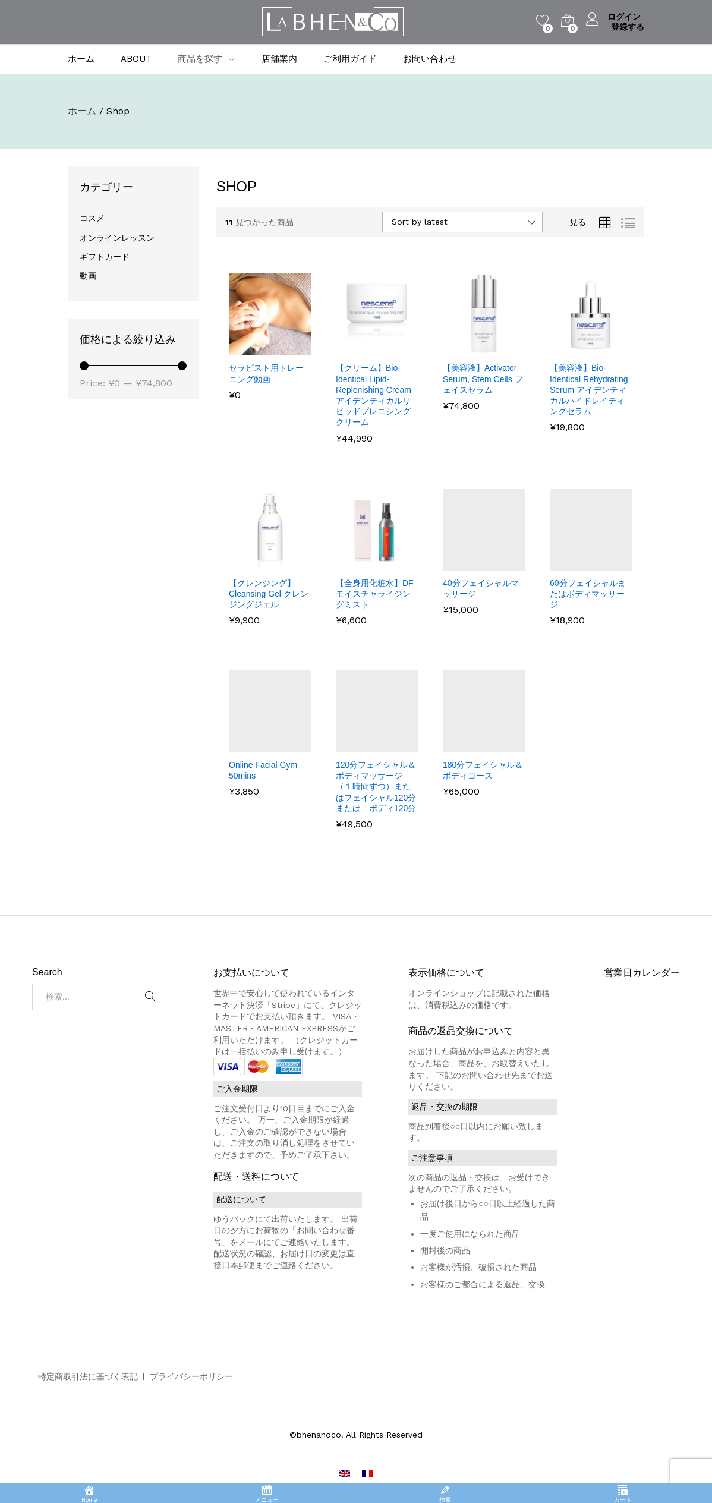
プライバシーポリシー (191, 1376)
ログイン (615, 17)
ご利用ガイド (350, 59)
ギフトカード (105, 256)
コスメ (92, 218)
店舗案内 (279, 59)
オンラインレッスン (117, 237)
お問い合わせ (429, 59)
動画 (88, 276)
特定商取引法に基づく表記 (88, 1376)
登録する (627, 26)
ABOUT (136, 59)
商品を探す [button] (200, 59)
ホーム (81, 59)
